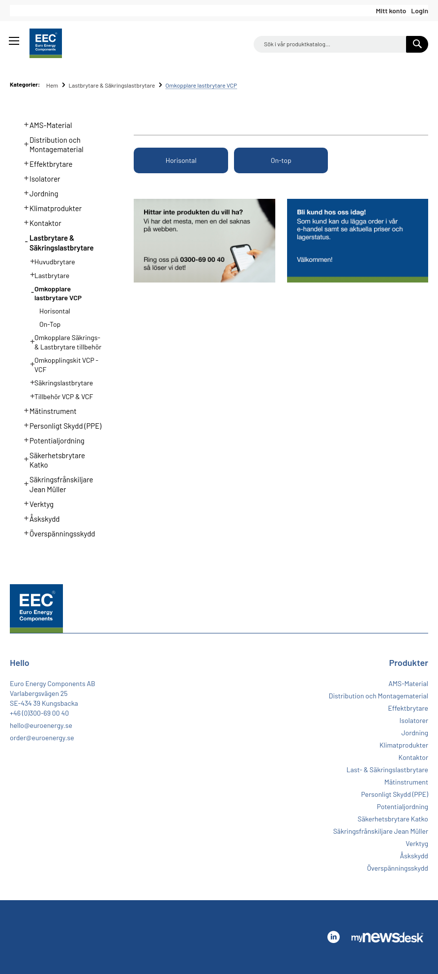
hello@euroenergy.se (41, 725)
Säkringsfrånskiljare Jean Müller (55, 483)
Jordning (38, 192)
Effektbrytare (45, 163)
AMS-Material (45, 124)
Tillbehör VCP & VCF (58, 396)
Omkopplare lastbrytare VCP (53, 292)
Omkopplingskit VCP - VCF (61, 363)
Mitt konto (391, 10)
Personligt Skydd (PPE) (60, 424)
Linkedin (333, 937)
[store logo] (45, 43)
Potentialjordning (51, 439)
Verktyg (36, 503)
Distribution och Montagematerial (51, 143)
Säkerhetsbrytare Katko (52, 459)
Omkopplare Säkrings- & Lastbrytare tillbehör (62, 341)
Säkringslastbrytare (58, 382)
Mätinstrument (47, 410)
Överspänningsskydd (56, 532)
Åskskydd (39, 517)
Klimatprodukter (50, 207)
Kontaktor (39, 222)
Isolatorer (39, 177)
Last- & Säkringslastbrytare (387, 769)
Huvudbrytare (49, 261)
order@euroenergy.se (42, 737)
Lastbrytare (46, 275)
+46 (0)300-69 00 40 (39, 713)
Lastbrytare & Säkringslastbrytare (112, 85)
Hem (52, 85)
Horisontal (181, 160)
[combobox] (341, 44)
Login (419, 10)
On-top (281, 160)
